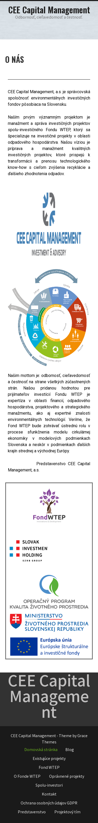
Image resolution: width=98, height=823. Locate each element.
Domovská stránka (40, 749)
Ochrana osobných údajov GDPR (49, 803)
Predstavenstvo (32, 812)
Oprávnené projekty (66, 776)
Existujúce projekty (49, 758)
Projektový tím (67, 812)
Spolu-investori (49, 785)
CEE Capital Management (49, 9)
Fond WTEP (49, 767)
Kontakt (49, 794)
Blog (69, 749)
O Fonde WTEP (27, 776)
